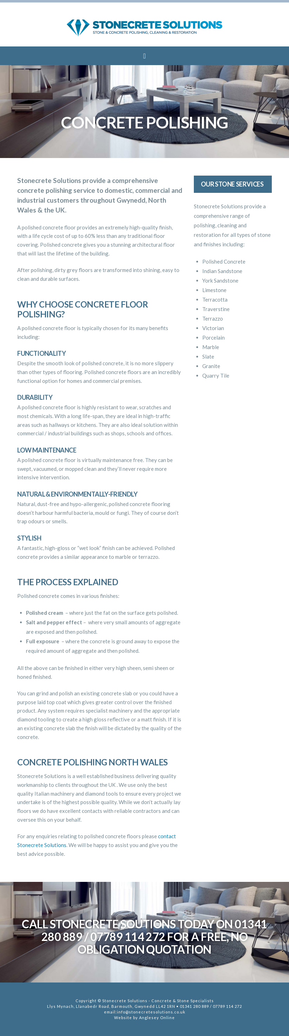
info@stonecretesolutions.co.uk (151, 1012)
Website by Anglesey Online (144, 1017)
